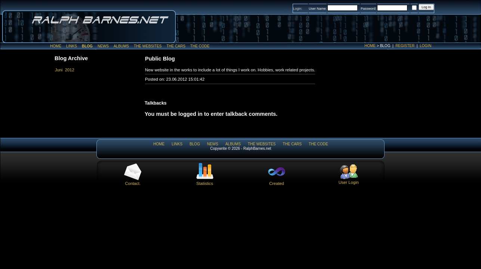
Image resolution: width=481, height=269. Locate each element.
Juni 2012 (64, 70)
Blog (87, 46)
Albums (121, 46)
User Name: (318, 8)
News (103, 46)
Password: (368, 8)
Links (71, 46)
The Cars (175, 46)
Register (404, 46)
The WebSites (147, 46)
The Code (200, 46)
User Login (349, 180)
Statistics (205, 181)
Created (277, 181)
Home (370, 46)
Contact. (133, 181)
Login (425, 46)
